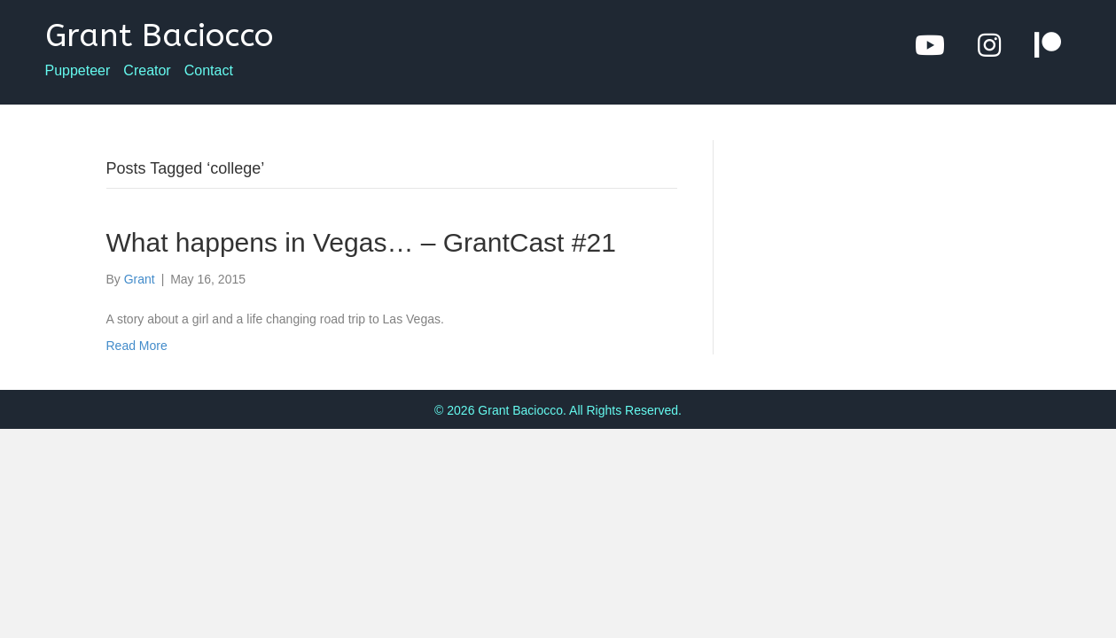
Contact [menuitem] (208, 71)
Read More (137, 345)
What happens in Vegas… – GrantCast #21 (361, 242)
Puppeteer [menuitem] (78, 71)
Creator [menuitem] (146, 71)
